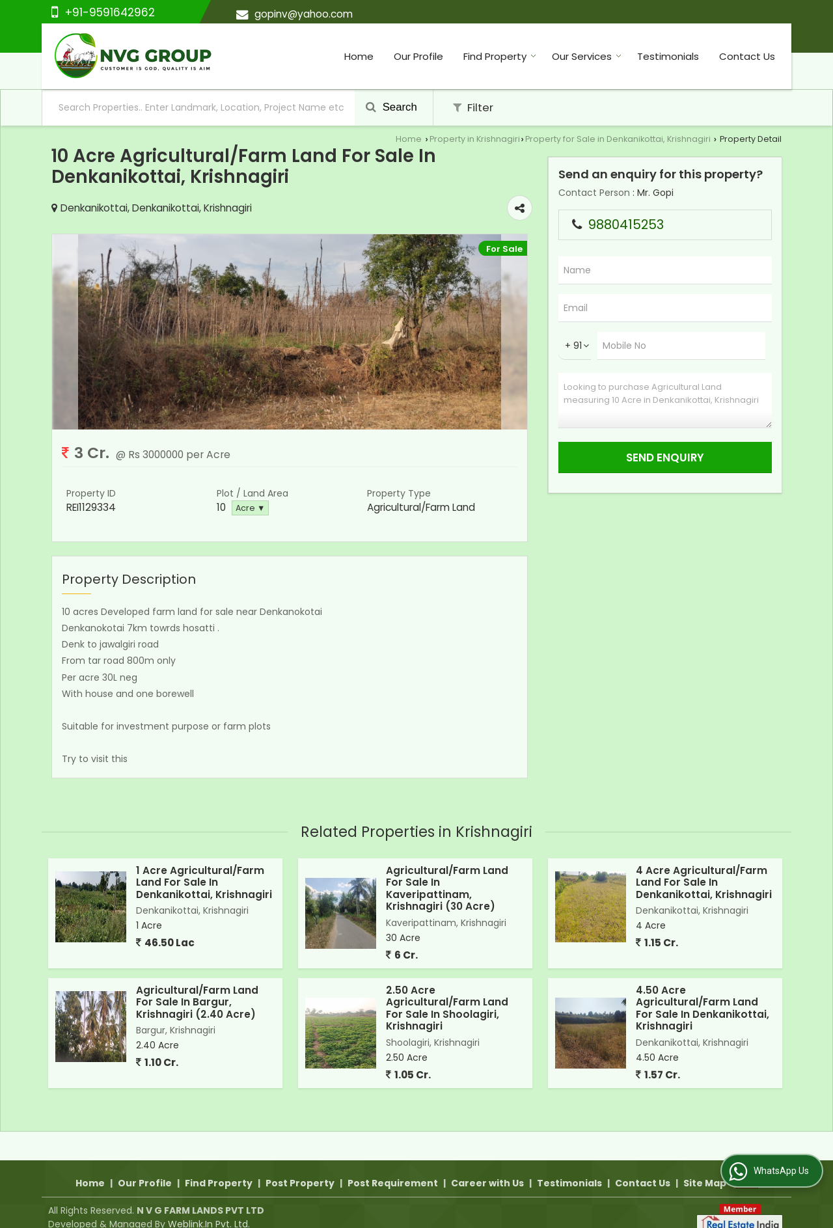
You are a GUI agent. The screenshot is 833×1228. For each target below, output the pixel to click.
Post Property (300, 1168)
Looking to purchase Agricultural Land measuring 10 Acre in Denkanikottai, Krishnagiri (665, 400)
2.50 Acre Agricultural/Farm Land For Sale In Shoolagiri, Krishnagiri (447, 1008)
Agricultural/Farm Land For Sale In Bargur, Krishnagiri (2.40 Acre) (197, 1002)
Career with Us (487, 1168)
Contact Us (747, 56)
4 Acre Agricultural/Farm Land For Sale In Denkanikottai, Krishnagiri (704, 882)
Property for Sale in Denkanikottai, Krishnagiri (618, 138)
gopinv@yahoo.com (303, 14)
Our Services (586, 56)
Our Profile (418, 56)
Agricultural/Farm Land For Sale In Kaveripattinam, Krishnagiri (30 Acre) (447, 888)
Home (359, 56)
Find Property (499, 56)
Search (391, 107)
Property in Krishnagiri (475, 138)
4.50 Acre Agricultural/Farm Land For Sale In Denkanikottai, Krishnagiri (702, 1008)
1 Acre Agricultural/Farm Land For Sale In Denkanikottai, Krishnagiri (204, 882)
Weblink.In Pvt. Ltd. (209, 1209)
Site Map (704, 1168)
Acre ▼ (250, 507)
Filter (473, 107)
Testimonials (668, 56)
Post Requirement (393, 1168)
